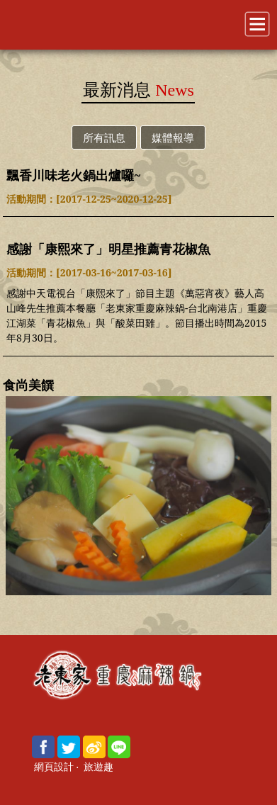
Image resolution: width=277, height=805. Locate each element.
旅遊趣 (98, 767)
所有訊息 (104, 137)
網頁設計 (54, 767)
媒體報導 (173, 137)
